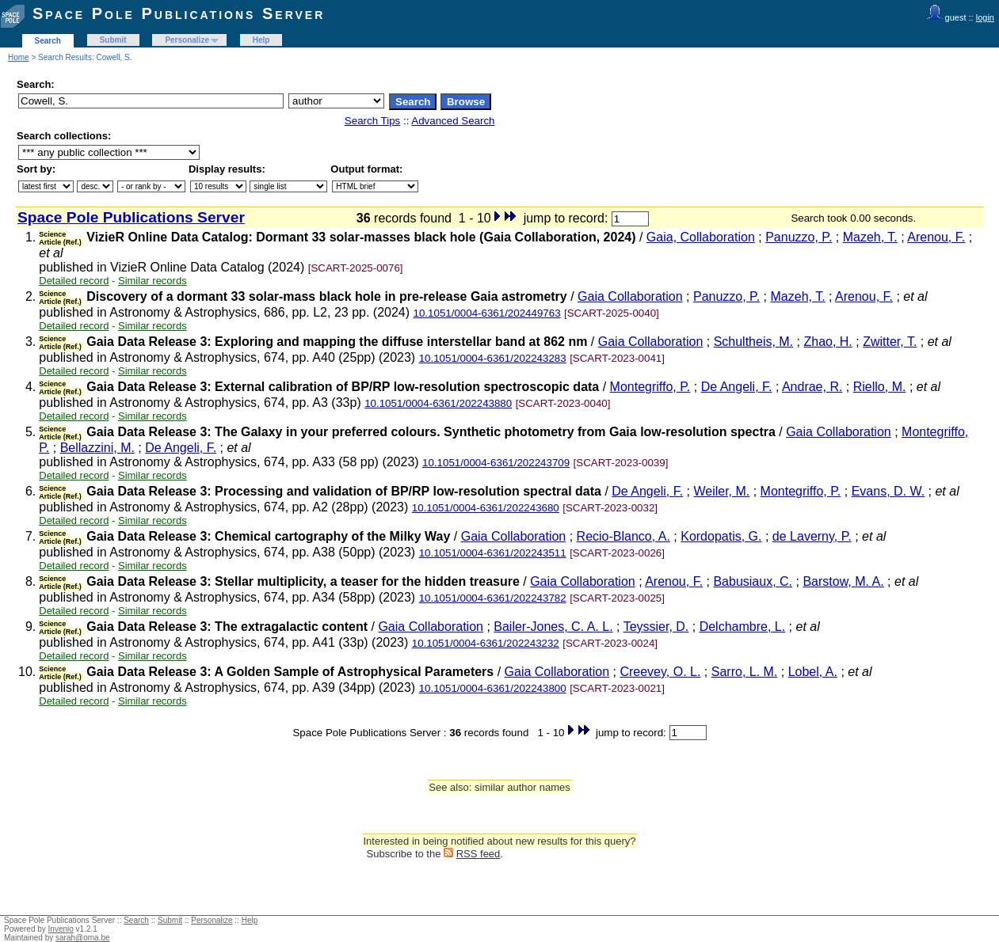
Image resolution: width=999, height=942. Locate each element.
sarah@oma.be (82, 937)
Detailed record (74, 281)
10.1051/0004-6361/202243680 (485, 508)
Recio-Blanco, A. (623, 536)
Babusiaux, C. (752, 581)
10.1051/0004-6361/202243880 (438, 403)
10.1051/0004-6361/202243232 (485, 643)
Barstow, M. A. (843, 581)
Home (18, 57)
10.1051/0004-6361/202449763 (487, 313)
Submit (113, 40)
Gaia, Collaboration (700, 237)
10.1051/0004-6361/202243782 (492, 598)
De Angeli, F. (736, 386)
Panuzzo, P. (798, 237)
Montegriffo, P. (650, 386)
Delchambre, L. (743, 626)
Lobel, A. (812, 671)
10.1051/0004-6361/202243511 (492, 553)
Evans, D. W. (888, 491)
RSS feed (478, 854)
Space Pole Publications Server (178, 13)
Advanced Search (452, 121)
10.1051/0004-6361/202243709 (496, 463)
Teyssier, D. (656, 626)
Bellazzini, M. (97, 447)
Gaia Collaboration (630, 296)
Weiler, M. (721, 491)
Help (261, 40)
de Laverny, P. (812, 536)
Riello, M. (879, 386)
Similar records (152, 281)
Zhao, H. (827, 341)
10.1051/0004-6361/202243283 (492, 358)
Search (48, 40)
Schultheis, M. (753, 341)
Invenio (61, 929)
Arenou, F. (936, 237)
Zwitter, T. (890, 341)
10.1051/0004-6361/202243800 (492, 688)
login (985, 17)
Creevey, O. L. (660, 671)
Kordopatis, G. (721, 536)
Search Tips (372, 121)
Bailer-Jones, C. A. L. (553, 626)
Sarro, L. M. (744, 671)
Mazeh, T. (870, 237)
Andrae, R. (812, 386)
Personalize (187, 40)
